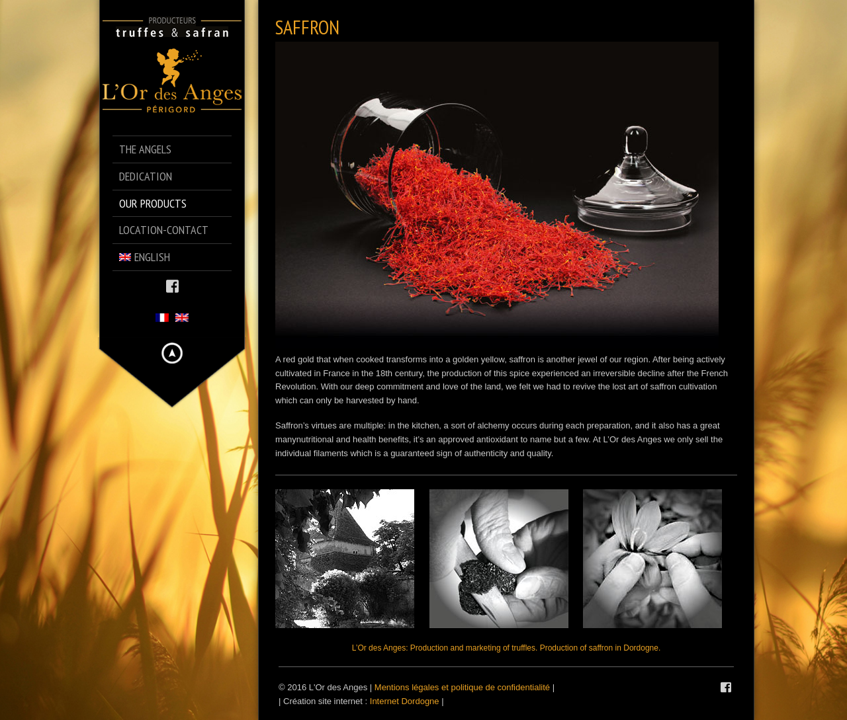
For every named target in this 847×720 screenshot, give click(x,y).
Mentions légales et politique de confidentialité (462, 687)
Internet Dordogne (404, 701)
